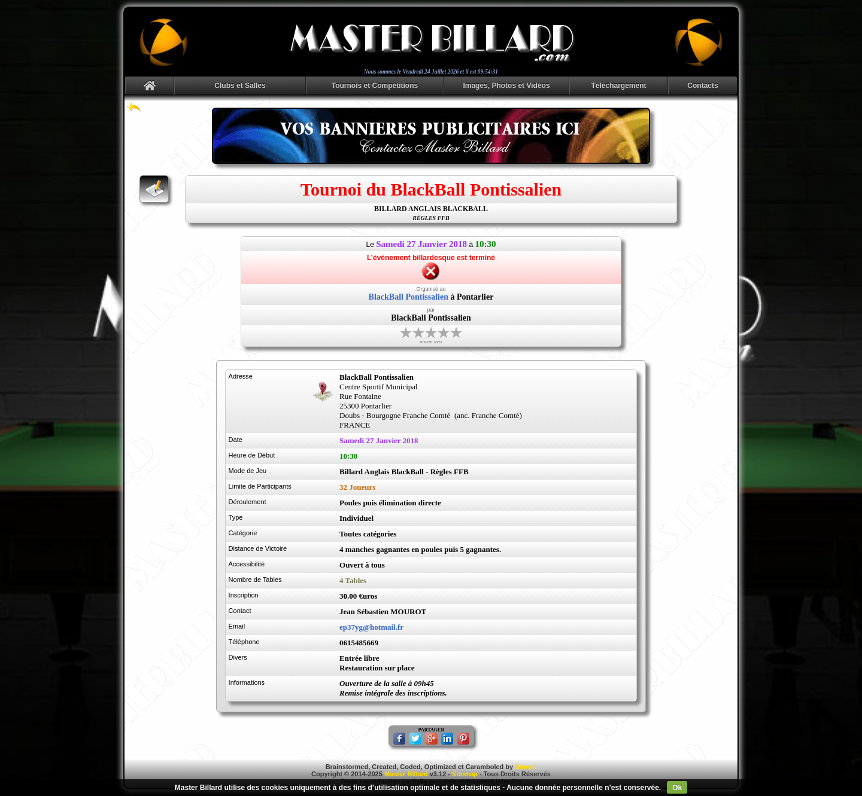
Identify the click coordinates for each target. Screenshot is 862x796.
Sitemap (465, 773)
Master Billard (406, 773)
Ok (677, 787)
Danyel (525, 766)
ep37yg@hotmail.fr (371, 627)
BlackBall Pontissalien (408, 296)
